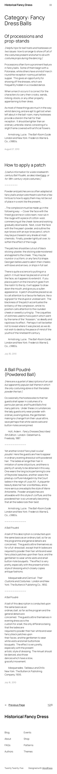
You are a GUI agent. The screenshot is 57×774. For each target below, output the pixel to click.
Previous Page (15, 705)
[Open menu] (50, 5)
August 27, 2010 (12, 149)
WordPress (47, 768)
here (43, 175)
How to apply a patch (25, 165)
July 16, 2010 (10, 682)
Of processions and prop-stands (24, 38)
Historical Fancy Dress (18, 5)
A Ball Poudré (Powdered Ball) (20, 372)
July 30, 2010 (10, 353)
